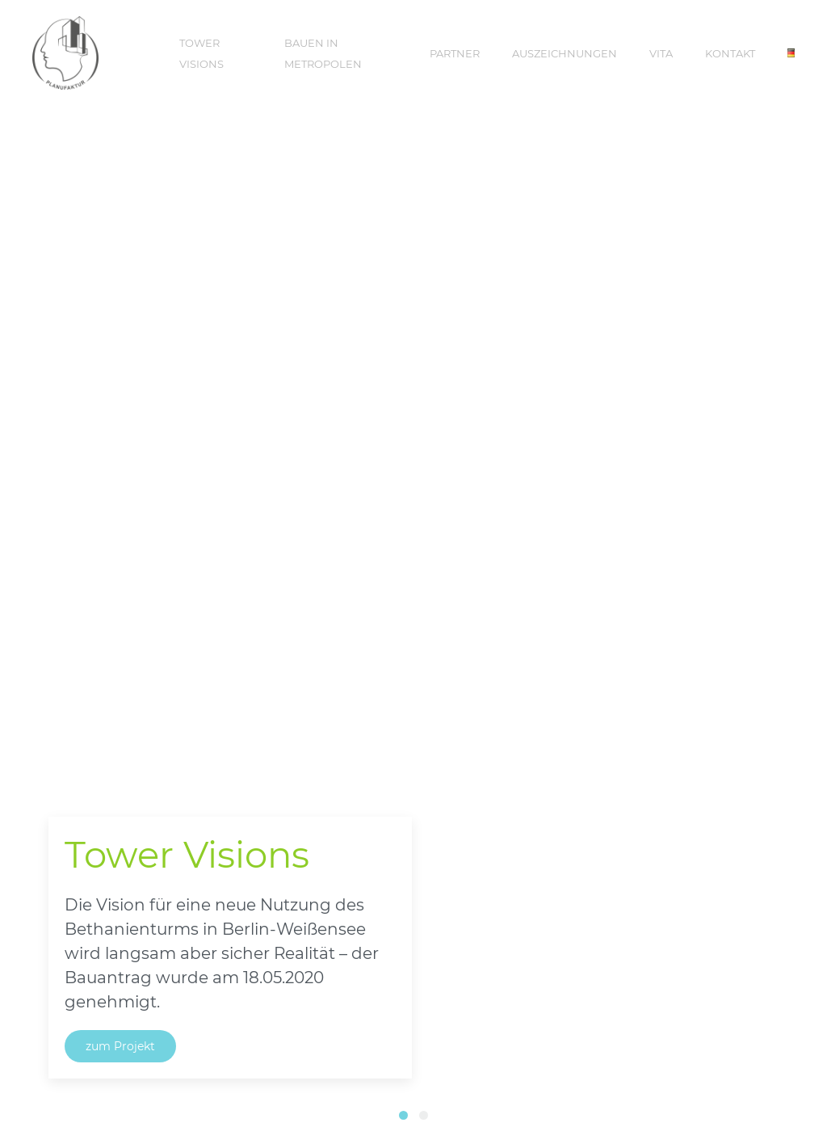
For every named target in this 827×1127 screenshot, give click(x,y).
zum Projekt (120, 1046)
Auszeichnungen (564, 53)
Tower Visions (201, 53)
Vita (661, 53)
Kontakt (730, 53)
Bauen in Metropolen (323, 53)
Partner (455, 53)
